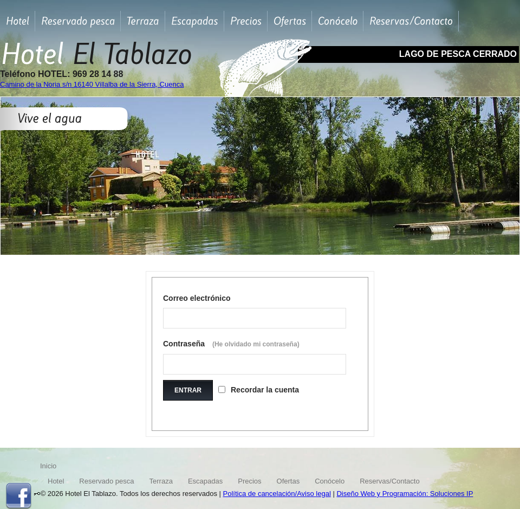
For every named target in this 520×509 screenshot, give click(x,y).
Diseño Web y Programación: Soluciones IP (404, 493)
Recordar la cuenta (265, 389)
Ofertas (288, 481)
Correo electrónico (196, 298)
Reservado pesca (106, 481)
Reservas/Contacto (390, 481)
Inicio (48, 466)
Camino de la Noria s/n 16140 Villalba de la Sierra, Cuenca (92, 84)
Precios (249, 481)
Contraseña (231, 343)
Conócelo (329, 481)
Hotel (56, 481)
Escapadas (205, 481)
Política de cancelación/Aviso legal (277, 493)
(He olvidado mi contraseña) (256, 344)
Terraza (161, 481)
